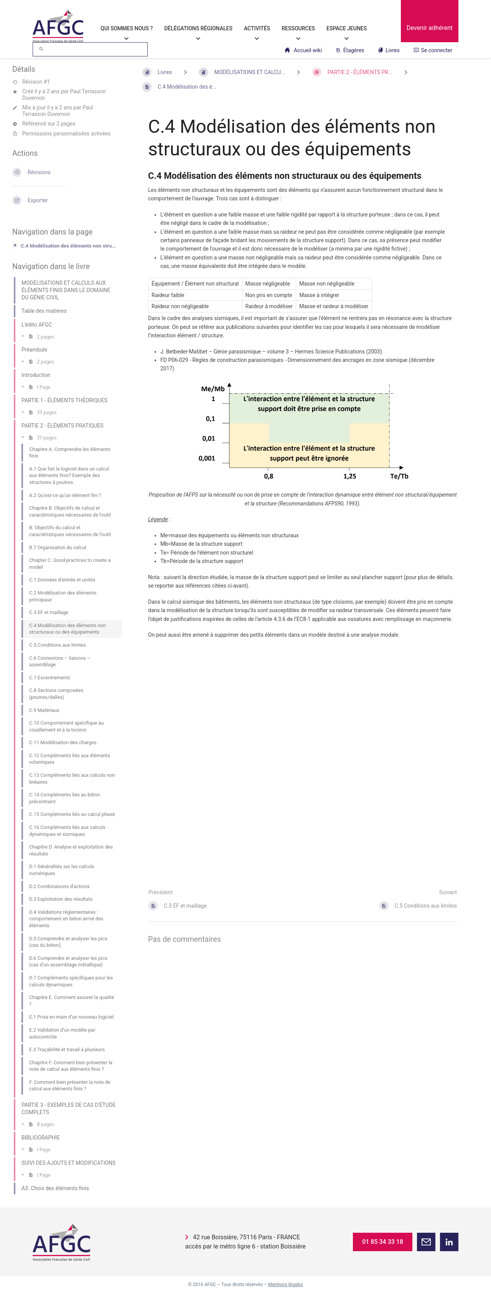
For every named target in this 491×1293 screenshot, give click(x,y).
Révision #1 (31, 82)
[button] (426, 1242)
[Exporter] (65, 200)
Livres (389, 50)
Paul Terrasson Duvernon (57, 110)
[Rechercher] (41, 49)
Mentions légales (285, 1284)
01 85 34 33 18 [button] (382, 1241)
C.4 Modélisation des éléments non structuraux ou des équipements (69, 246)
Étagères (350, 50)
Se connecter (433, 50)
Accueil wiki (303, 50)
